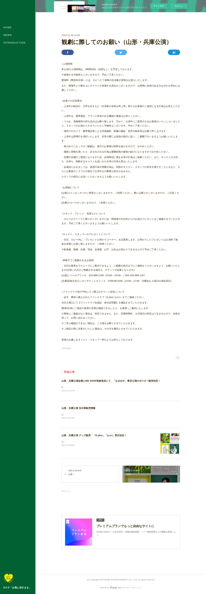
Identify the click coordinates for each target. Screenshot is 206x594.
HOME (7, 27)
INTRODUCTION (14, 42)
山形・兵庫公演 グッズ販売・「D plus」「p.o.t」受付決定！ (94, 435)
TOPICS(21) (66, 348)
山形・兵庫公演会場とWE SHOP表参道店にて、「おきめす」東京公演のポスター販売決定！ (110, 380)
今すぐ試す (158, 6)
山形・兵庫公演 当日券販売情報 (78, 408)
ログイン (179, 6)
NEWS (7, 35)
